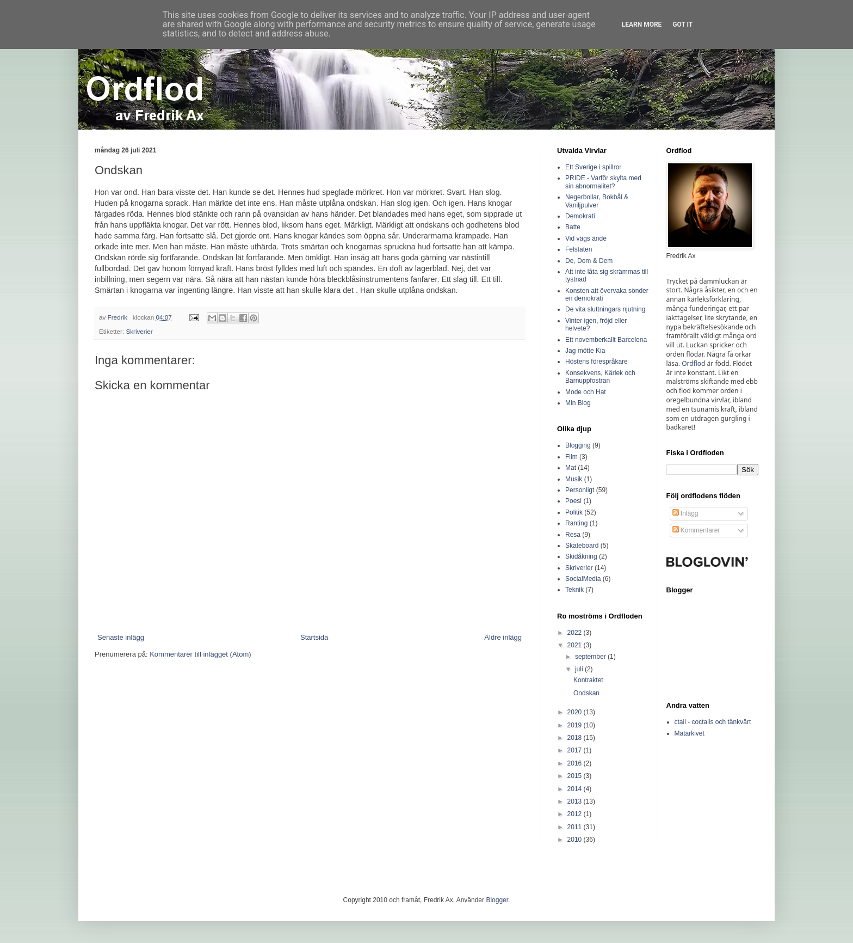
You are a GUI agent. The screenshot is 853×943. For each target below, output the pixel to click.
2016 (575, 763)
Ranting (576, 523)
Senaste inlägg (120, 637)
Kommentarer (696, 530)
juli (580, 669)
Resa (572, 534)
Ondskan (586, 693)
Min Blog (578, 403)
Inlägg (685, 513)
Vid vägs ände (586, 238)
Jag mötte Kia (585, 350)
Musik (573, 479)
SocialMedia (583, 579)
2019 (575, 725)
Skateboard (581, 545)
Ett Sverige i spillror (593, 167)
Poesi (573, 501)
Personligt (579, 490)
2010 (575, 839)
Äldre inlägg (503, 637)
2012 (575, 814)
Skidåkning (581, 556)
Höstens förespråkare (596, 361)
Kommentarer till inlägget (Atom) (200, 654)
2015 (575, 776)
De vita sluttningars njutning (605, 309)
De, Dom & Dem (589, 261)
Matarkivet (689, 733)
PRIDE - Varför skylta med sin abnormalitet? (603, 181)
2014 (575, 789)
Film (571, 457)
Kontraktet (588, 680)
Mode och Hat (585, 392)
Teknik (574, 589)
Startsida (314, 637)
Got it (682, 24)
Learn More (642, 24)
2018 (575, 738)
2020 (575, 712)
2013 (575, 801)
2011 (575, 827)
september (591, 656)
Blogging (578, 445)
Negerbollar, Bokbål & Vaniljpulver (596, 201)
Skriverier (139, 331)
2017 (575, 750)
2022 (575, 632)
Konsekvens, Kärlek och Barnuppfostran (600, 376)
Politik (574, 512)
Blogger (497, 900)
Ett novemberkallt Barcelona (606, 340)
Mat (570, 468)
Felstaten (578, 249)
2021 (575, 645)
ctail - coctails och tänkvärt (713, 722)
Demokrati (580, 216)
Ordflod (693, 363)
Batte (572, 227)
